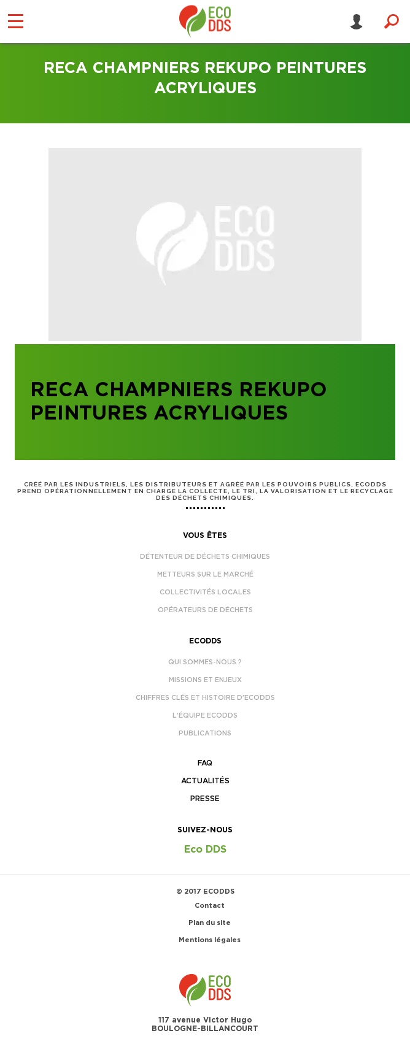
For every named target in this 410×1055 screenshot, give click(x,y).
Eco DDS (205, 849)
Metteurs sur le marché (205, 574)
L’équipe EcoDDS (205, 715)
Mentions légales (210, 940)
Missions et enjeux (205, 680)
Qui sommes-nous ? (205, 662)
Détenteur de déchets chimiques (205, 556)
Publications (205, 733)
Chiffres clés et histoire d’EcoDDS (205, 697)
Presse (205, 798)
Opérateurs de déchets (205, 610)
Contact (210, 905)
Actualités (205, 781)
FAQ (205, 763)
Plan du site (209, 922)
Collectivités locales (205, 592)
